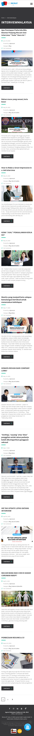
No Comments (6, 48)
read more (8, 88)
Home (3, 18)
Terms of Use (18, 725)
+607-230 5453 (19, 714)
